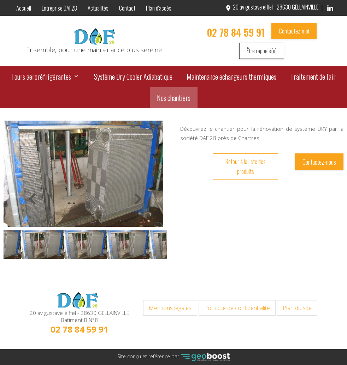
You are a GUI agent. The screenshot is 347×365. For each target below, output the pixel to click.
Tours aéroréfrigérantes (41, 76)
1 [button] (85, 268)
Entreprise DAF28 (59, 8)
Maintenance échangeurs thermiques (231, 76)
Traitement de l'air (313, 76)
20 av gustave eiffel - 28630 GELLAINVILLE (271, 6)
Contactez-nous (319, 161)
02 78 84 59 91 (236, 32)
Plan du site (297, 308)
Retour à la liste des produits (245, 166)
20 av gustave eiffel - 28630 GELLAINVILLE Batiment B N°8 (79, 316)
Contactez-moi (294, 30)
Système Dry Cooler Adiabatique (133, 76)
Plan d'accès (158, 8)
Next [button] (132, 208)
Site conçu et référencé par (173, 357)
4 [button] (106, 268)
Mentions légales (170, 308)
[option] (83, 174)
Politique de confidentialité (237, 308)
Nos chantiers (173, 97)
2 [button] (92, 268)
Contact (127, 8)
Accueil (23, 8)
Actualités (98, 8)
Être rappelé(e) (262, 50)
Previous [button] (33, 208)
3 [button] (99, 268)
